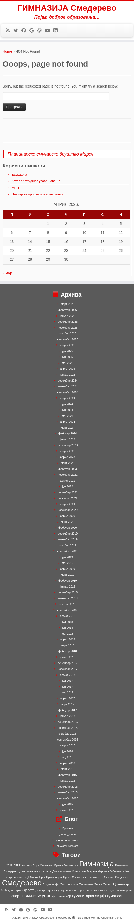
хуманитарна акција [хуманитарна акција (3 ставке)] (89, 896)
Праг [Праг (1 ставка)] (42, 877)
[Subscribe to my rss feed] (9, 30)
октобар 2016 (67, 733)
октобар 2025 (67, 333)
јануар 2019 (67, 586)
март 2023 (67, 462)
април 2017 (67, 698)
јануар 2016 (67, 780)
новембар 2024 (68, 386)
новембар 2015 (68, 792)
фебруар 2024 (67, 433)
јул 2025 (67, 351)
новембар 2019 (68, 539)
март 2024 (67, 427)
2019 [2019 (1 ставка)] (9, 865)
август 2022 (67, 480)
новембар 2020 (68, 510)
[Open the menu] (125, 30)
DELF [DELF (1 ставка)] (16, 865)
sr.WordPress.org (68, 845)
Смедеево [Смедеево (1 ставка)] (121, 877)
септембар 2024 (67, 392)
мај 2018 (67, 633)
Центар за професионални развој (37, 194)
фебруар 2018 (67, 651)
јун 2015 (67, 804)
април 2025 (67, 368)
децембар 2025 (68, 321)
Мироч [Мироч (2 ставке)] (92, 871)
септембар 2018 (67, 610)
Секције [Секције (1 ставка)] (109, 877)
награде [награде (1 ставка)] (109, 890)
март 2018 (67, 645)
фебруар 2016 (67, 774)
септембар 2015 (67, 798)
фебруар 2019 (67, 580)
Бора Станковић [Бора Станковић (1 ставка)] (43, 865)
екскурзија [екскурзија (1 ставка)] (58, 890)
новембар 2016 (68, 727)
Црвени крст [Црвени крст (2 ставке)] (122, 884)
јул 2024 (67, 404)
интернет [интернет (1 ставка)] (80, 890)
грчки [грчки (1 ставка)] (19, 890)
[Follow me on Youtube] (49, 30)
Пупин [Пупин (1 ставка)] (67, 877)
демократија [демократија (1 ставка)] (43, 890)
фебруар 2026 (67, 309)
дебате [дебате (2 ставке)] (29, 890)
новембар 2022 (68, 474)
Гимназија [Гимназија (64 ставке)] (96, 864)
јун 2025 (67, 356)
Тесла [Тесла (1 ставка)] (98, 884)
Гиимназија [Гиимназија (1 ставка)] (71, 865)
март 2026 (67, 304)
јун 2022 (67, 486)
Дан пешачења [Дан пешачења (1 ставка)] (61, 871)
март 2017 (67, 704)
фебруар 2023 (67, 468)
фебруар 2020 (67, 527)
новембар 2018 (68, 598)
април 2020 (67, 515)
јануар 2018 (67, 657)
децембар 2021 (68, 492)
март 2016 (67, 768)
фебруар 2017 (67, 710)
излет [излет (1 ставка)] (69, 890)
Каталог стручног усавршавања (36, 181)
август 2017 (67, 674)
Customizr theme (111, 917)
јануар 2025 (67, 374)
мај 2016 (67, 757)
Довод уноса (67, 834)
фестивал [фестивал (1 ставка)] (58, 896)
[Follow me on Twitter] (17, 30)
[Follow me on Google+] (33, 30)
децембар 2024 (68, 380)
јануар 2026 (67, 315)
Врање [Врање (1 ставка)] (58, 865)
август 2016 (67, 745)
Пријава (67, 828)
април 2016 (67, 763)
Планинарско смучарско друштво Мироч (50, 154)
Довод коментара (67, 840)
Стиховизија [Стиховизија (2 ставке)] (69, 884)
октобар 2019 (67, 545)
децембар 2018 (68, 592)
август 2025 (67, 345)
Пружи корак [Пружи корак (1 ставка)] (54, 877)
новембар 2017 (68, 668)
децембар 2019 (68, 533)
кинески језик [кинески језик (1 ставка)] (95, 890)
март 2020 (67, 521)
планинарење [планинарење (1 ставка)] (124, 890)
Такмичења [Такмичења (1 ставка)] (86, 884)
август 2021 (67, 504)
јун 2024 (67, 409)
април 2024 (67, 421)
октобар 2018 (67, 604)
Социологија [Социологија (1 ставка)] (51, 884)
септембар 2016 (67, 739)
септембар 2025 (67, 339)
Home (7, 51)
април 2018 (67, 639)
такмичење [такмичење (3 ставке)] (31, 896)
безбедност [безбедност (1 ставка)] (8, 890)
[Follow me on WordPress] (41, 30)
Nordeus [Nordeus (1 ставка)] (27, 865)
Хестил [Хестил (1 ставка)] (107, 884)
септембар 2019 (67, 551)
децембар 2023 (68, 445)
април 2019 (67, 568)
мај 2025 (67, 362)
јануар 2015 (67, 810)
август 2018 (67, 615)
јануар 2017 (67, 716)
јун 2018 (67, 627)
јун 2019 (67, 557)
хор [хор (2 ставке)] (68, 896)
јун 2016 (67, 751)
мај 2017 (67, 692)
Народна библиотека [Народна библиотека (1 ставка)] (111, 871)
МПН (15, 188)
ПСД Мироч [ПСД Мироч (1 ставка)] (30, 877)
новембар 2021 (68, 498)
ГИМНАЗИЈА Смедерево (67, 8)
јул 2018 (67, 621)
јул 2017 (67, 680)
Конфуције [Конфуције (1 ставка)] (79, 871)
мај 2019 (67, 562)
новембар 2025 (68, 327)
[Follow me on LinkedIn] (57, 30)
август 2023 (67, 451)
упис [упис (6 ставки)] (46, 895)
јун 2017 (67, 686)
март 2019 (67, 574)
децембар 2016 (68, 721)
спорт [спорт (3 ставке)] (16, 896)
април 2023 (67, 457)
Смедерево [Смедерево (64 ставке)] (22, 882)
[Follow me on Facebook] (25, 30)
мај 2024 (67, 415)
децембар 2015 (68, 786)
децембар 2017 (68, 663)
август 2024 (67, 398)
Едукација (19, 174)
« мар (7, 273)
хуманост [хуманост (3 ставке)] (115, 896)
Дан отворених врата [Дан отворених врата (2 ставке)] (35, 871)
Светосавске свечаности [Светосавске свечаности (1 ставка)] (87, 877)
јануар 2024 (67, 439)
